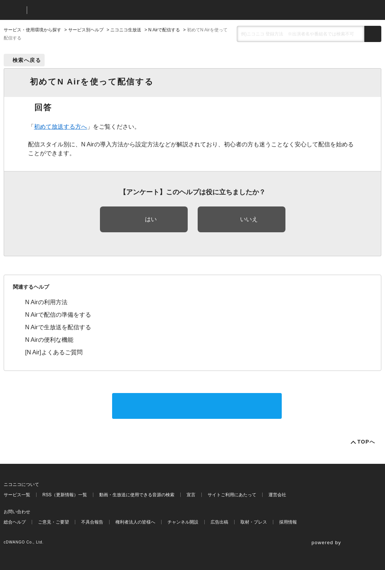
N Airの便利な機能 (49, 340)
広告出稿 (219, 522)
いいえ (249, 219)
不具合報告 (92, 522)
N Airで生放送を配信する (58, 327)
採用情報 (288, 522)
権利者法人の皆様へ (135, 522)
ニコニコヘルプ (72, 10)
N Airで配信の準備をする (58, 315)
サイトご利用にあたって (232, 494)
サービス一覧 (17, 494)
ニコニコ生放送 (125, 29)
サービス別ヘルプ (86, 29)
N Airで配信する (164, 29)
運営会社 (277, 494)
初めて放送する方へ (60, 127)
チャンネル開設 (182, 522)
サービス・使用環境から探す (32, 29)
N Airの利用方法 (46, 302)
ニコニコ (13, 10)
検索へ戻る (27, 60)
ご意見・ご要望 (53, 522)
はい (151, 219)
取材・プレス (253, 522)
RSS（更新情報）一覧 (64, 494)
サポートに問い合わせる (196, 406)
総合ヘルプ (15, 522)
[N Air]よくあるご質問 (54, 352)
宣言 (191, 494)
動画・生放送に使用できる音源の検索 (136, 494)
